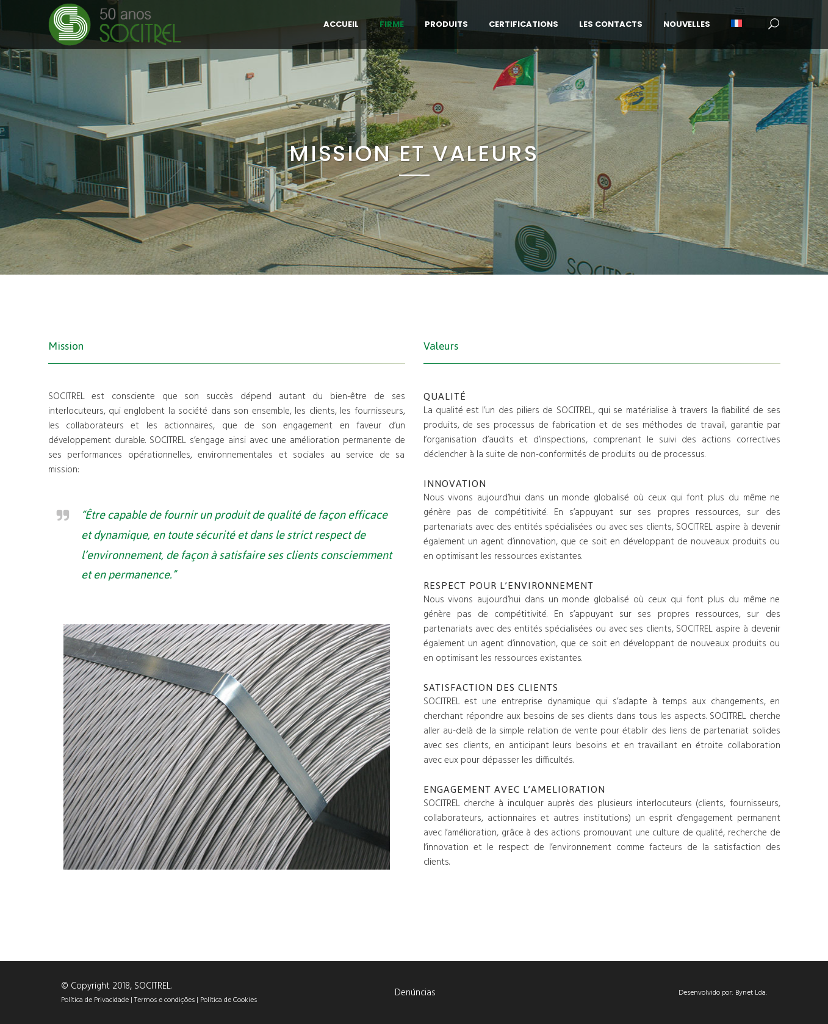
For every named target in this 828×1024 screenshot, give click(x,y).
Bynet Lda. (751, 993)
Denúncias (415, 993)
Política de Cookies (228, 1000)
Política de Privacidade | (97, 1000)
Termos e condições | (167, 1000)
